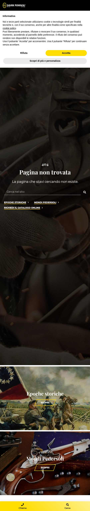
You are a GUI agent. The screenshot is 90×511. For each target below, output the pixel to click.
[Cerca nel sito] (42, 191)
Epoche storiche (15, 202)
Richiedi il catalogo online (22, 208)
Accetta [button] (66, 53)
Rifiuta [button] (23, 53)
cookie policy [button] (9, 28)
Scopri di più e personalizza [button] (45, 60)
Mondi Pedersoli (45, 202)
